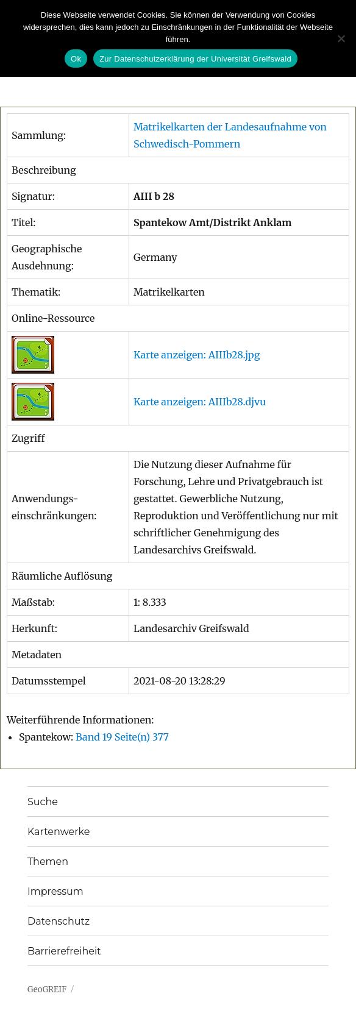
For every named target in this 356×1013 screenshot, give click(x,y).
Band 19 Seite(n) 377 (122, 737)
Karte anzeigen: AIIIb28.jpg (197, 355)
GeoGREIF (46, 989)
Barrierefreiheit (64, 951)
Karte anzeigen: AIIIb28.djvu (200, 402)
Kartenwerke (58, 831)
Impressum (55, 891)
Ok (76, 58)
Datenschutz (58, 921)
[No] (341, 38)
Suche (42, 802)
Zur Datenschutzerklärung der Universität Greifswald (195, 58)
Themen (47, 861)
